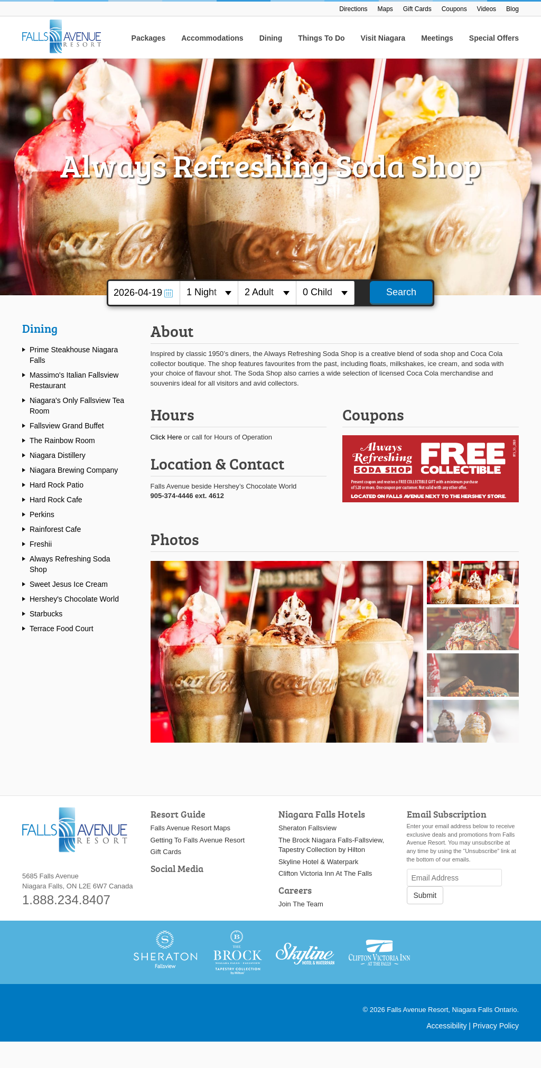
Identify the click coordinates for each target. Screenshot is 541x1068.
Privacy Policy (496, 1026)
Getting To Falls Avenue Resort (198, 840)
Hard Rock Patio (56, 485)
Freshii (41, 544)
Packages (149, 38)
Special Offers (494, 38)
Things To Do (321, 38)
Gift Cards (417, 9)
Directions (353, 9)
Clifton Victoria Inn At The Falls (325, 873)
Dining (271, 38)
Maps (385, 9)
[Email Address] (454, 877)
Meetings (437, 38)
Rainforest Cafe (55, 529)
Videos (486, 9)
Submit (425, 895)
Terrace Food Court (62, 628)
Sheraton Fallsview (307, 828)
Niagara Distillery (58, 455)
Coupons (454, 9)
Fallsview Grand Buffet (67, 425)
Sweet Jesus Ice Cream (69, 584)
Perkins (42, 514)
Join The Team (300, 904)
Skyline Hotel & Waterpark (318, 862)
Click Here (166, 437)
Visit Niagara (383, 38)
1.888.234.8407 (66, 900)
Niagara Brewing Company (74, 470)
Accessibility (446, 1026)
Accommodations (212, 38)
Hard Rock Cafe (56, 499)
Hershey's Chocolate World (74, 599)
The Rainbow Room (62, 440)
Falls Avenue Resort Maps (191, 828)
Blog (512, 9)
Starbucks (46, 614)
